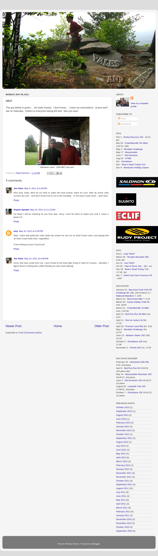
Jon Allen (18, 188)
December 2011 (124, 473)
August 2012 (122, 442)
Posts (122, 118)
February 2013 (123, 422)
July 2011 (120, 492)
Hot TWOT (129, 263)
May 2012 (121, 453)
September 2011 (124, 484)
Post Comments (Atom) (30, 332)
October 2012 (122, 434)
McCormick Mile (135, 299)
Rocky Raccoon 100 (133, 137)
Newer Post (13, 326)
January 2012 (122, 469)
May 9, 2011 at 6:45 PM (35, 188)
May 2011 (121, 500)
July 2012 (120, 446)
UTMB (128, 158)
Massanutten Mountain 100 (138, 374)
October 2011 (122, 481)
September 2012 (124, 438)
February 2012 (123, 465)
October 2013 (122, 407)
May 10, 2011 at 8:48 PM (36, 258)
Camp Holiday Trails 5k (138, 302)
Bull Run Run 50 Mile (135, 314)
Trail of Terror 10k (132, 266)
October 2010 (122, 527)
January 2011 (122, 515)
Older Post (101, 326)
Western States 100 (135, 335)
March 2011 (122, 507)
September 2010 (124, 531)
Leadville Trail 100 (136, 386)
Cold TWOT (129, 254)
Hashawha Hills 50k (139, 362)
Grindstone (126, 161)
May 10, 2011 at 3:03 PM (31, 231)
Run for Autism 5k (134, 320)
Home (58, 326)
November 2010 (124, 523)
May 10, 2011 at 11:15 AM (42, 209)
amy (16, 231)
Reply (16, 200)
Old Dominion (131, 155)
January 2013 (122, 426)
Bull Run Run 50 (132, 368)
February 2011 (123, 511)
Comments (124, 124)
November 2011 (124, 477)
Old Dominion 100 (133, 380)
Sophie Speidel (21, 209)
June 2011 (121, 496)
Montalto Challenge (133, 149)
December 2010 (124, 519)
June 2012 (121, 450)
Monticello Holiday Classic (136, 167)
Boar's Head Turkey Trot (133, 164)
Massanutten (131, 152)
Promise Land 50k (134, 326)
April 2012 (121, 457)
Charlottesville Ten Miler (136, 143)
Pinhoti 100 (135, 347)
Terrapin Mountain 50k (138, 257)
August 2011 (122, 488)
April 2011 (121, 504)
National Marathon (125, 296)
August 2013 (122, 415)
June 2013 (121, 419)
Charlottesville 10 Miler (138, 308)
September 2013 (124, 411)
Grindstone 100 (135, 341)
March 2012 (122, 461)
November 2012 (124, 430)
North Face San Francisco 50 (138, 275)
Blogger (96, 544)
